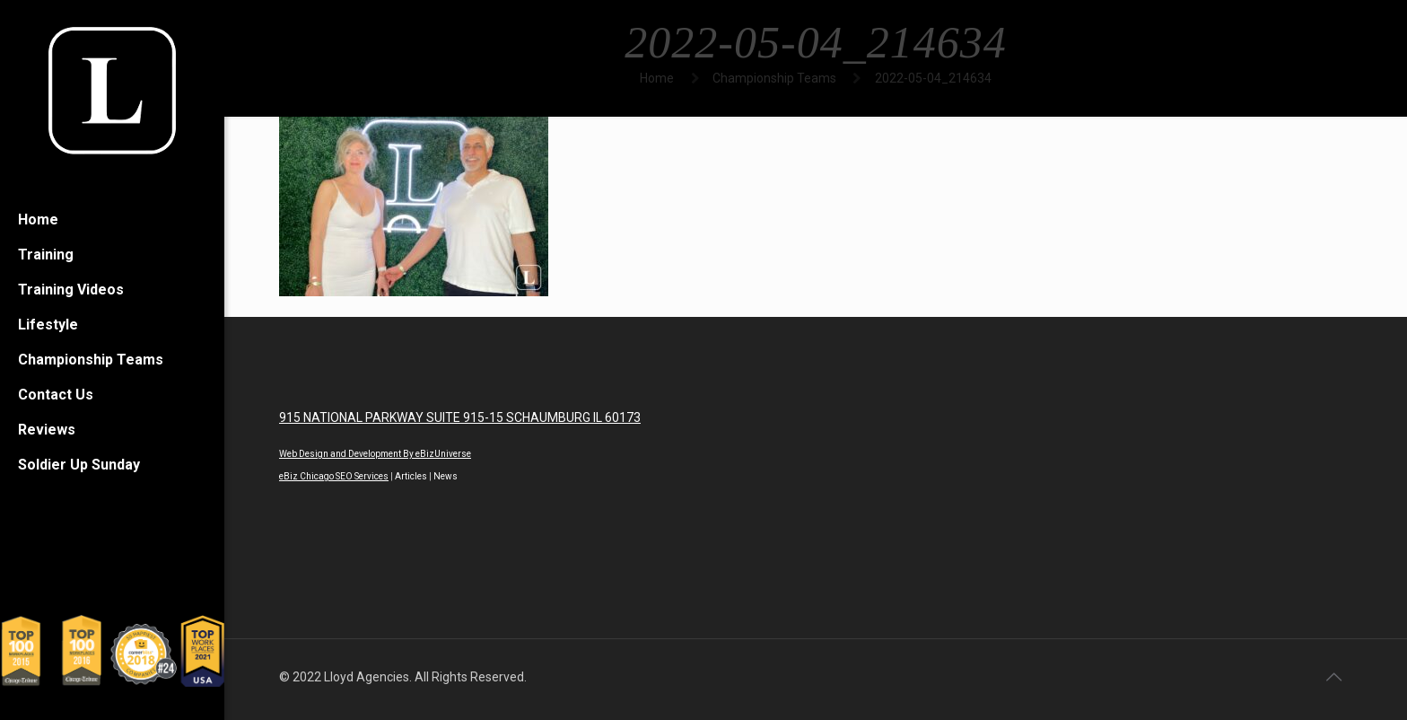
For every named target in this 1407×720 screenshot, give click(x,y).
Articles (411, 476)
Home (657, 78)
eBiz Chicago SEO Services (334, 476)
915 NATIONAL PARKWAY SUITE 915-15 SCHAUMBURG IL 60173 (460, 417)
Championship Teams (774, 78)
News (445, 476)
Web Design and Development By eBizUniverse (375, 454)
